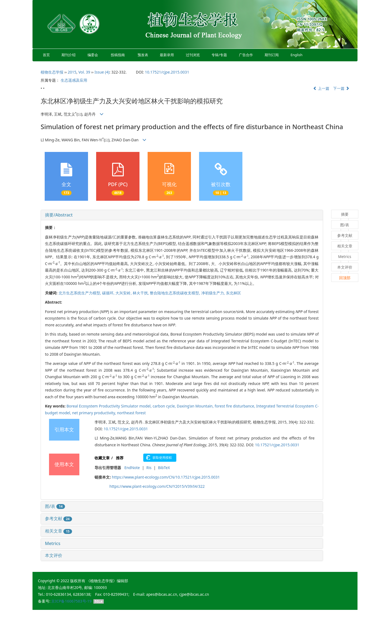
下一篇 (341, 88)
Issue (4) (102, 72)
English (296, 54)
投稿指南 (118, 54)
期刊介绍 (69, 54)
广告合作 (246, 54)
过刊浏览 (193, 54)
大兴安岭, (123, 292)
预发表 (143, 54)
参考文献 (58, 518)
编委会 (93, 54)
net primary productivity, (94, 412)
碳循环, (108, 292)
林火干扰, (141, 292)
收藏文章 (102, 457)
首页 (46, 54)
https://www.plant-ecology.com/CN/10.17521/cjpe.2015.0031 (166, 477)
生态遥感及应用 (74, 80)
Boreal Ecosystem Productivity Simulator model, (109, 406)
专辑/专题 (219, 54)
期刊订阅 (272, 54)
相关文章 (58, 531)
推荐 (119, 457)
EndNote (132, 467)
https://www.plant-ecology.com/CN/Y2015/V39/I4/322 (157, 486)
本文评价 (53, 555)
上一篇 (321, 88)
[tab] (182, 215)
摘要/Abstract (59, 215)
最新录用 (167, 54)
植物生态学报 (52, 72)
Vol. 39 (84, 72)
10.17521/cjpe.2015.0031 (167, 72)
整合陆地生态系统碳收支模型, (175, 292)
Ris (148, 467)
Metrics (52, 543)
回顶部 (344, 277)
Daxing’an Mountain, (196, 406)
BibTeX (164, 467)
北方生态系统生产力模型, (80, 292)
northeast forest (131, 412)
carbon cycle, (164, 406)
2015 (72, 72)
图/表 (55, 506)
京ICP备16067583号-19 (71, 601)
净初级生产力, (213, 292)
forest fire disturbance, (235, 406)
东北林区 (233, 292)
